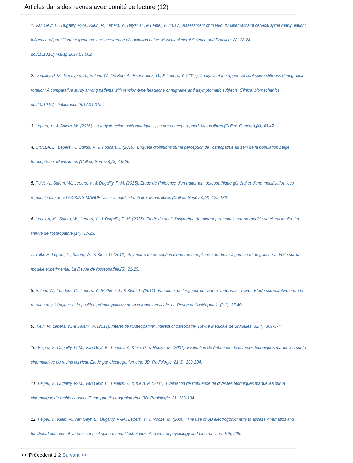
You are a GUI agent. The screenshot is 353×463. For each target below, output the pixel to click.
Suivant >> (74, 455)
